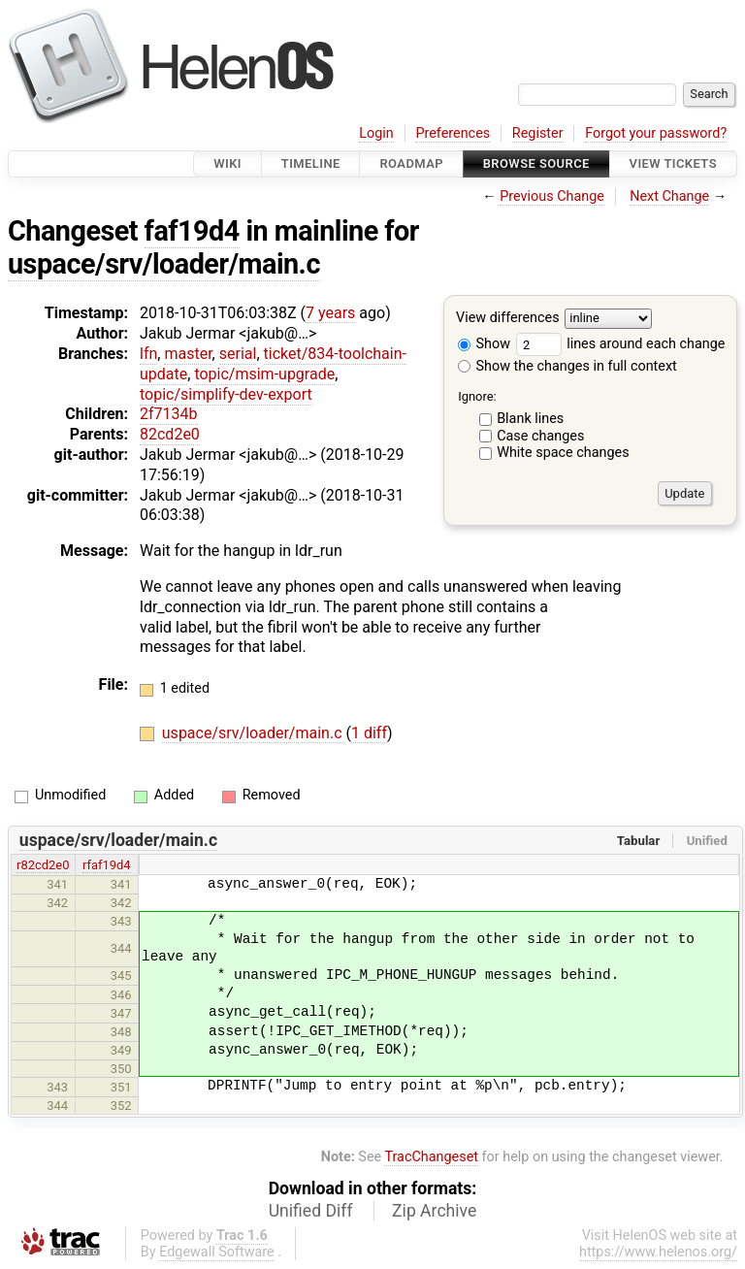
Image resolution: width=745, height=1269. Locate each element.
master (187, 353)
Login (376, 133)
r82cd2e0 (42, 865)
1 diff (369, 733)
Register (538, 133)
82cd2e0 (170, 434)
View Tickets (673, 163)
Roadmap (411, 163)
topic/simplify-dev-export (226, 394)
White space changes (563, 452)
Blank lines (530, 418)
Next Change (669, 196)
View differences (508, 318)
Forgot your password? (656, 133)
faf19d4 (192, 230)
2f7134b (169, 414)
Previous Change (552, 196)
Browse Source (536, 163)
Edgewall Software (217, 1252)
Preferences (452, 133)
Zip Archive (434, 1210)
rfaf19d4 (106, 865)
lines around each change (621, 344)
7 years (330, 313)
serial (238, 353)
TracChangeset (431, 1157)
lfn (148, 353)
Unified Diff (311, 1210)
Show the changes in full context (567, 366)
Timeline (310, 163)
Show (484, 344)
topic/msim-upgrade (264, 374)
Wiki (227, 163)
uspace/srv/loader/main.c (164, 263)
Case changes (540, 436)
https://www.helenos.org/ (658, 1252)
